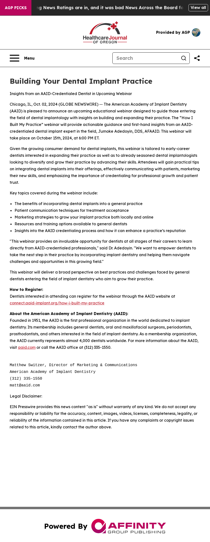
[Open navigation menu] (22, 58)
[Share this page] (197, 58)
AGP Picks (16, 7)
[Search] (145, 58)
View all (198, 7)
